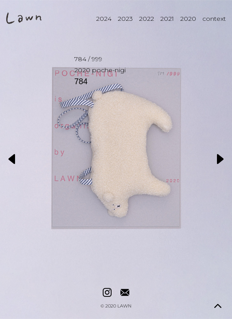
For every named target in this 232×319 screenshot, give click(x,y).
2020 (188, 19)
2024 (104, 19)
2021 (167, 19)
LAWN (124, 306)
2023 (125, 19)
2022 (146, 19)
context (214, 19)
